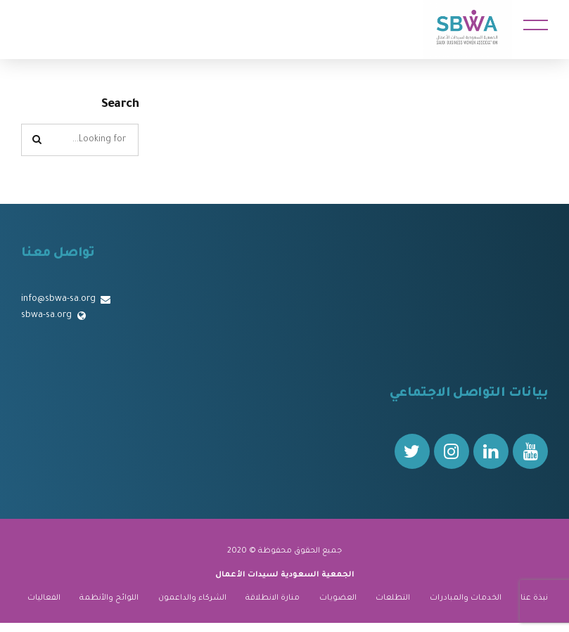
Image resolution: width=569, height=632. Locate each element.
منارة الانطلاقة (272, 598)
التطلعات (393, 598)
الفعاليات (43, 598)
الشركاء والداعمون (192, 598)
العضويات (338, 598)
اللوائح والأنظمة (109, 598)
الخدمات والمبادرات (465, 598)
